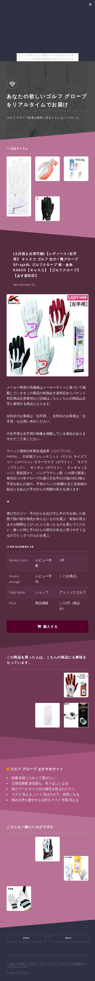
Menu (89, 4)
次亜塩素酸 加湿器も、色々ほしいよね (40, 783)
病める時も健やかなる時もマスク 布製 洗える (45, 800)
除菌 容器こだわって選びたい (33, 778)
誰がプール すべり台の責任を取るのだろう (43, 789)
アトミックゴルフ (72, 592)
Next (68, 938)
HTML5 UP (22, 972)
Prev (26, 938)
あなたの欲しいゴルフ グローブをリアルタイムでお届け (46, 963)
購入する (50, 627)
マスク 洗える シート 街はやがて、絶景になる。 (47, 794)
